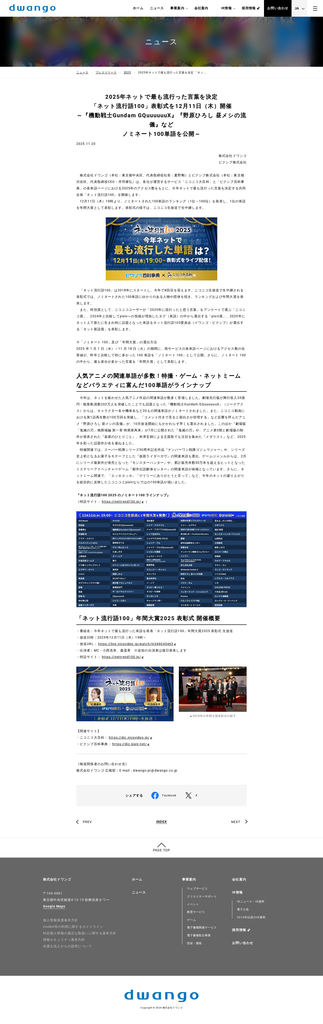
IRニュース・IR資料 (250, 901)
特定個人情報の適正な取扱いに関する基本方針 (80, 933)
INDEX (161, 822)
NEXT (235, 822)
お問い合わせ (277, 8)
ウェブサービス (197, 888)
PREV (87, 822)
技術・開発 (194, 943)
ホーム (138, 8)
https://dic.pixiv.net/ (129, 744)
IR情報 (228, 8)
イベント (193, 904)
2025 (127, 72)
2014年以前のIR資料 (251, 917)
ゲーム (191, 920)
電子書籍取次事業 (199, 935)
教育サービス (196, 912)
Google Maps (54, 906)
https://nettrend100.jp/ (121, 501)
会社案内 (201, 8)
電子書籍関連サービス (202, 927)
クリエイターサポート (202, 896)
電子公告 (243, 909)
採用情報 (249, 8)
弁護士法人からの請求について (67, 946)
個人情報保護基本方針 (60, 920)
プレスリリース (106, 72)
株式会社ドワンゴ (57, 879)
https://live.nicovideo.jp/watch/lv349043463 (135, 644)
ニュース (157, 8)
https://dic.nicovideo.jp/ (129, 737)
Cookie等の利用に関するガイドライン (73, 927)
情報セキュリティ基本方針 (64, 939)
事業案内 (179, 8)
